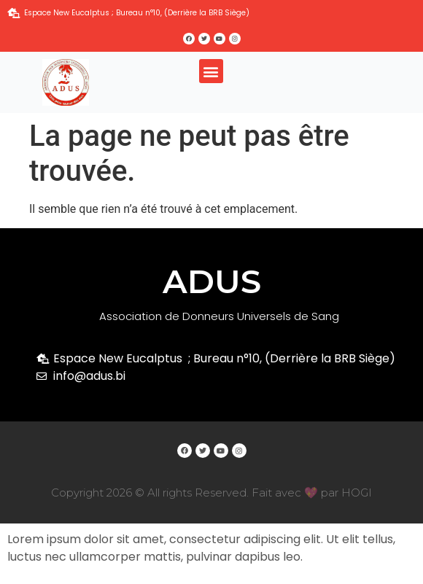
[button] (211, 71)
